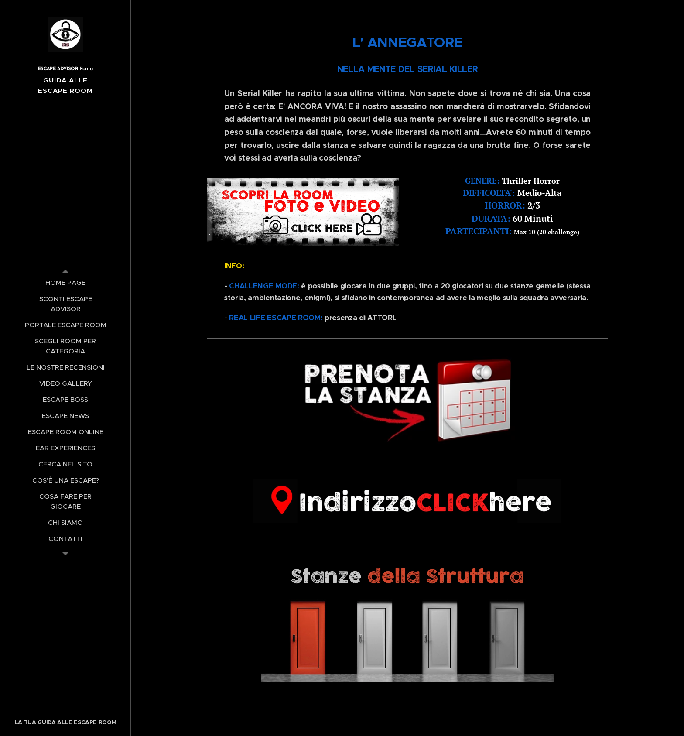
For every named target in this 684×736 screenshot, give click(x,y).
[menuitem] (65, 282)
